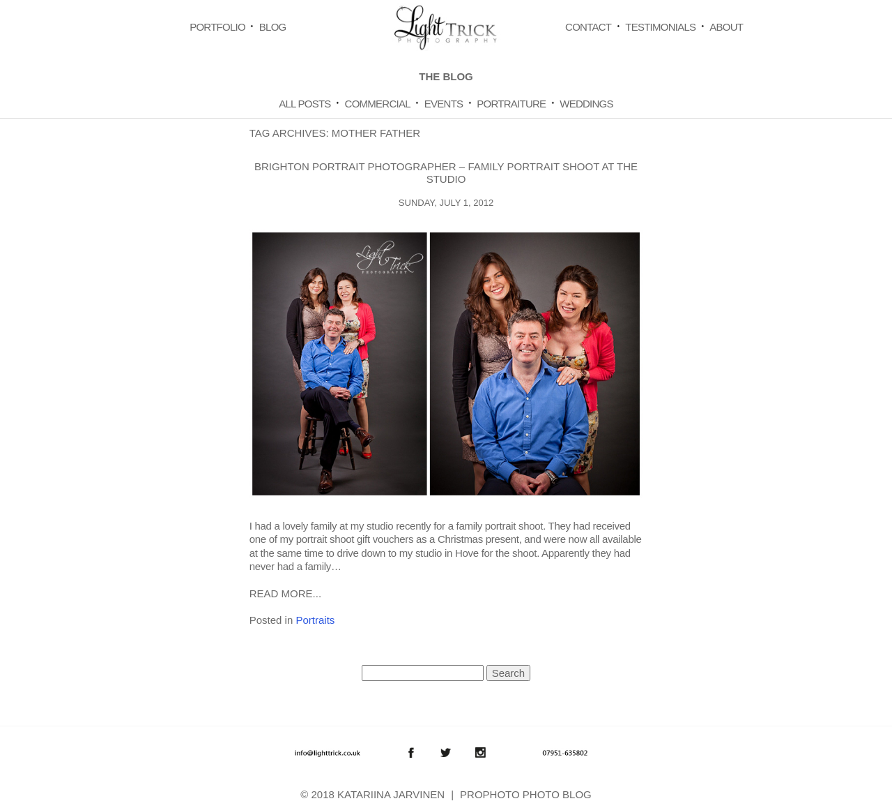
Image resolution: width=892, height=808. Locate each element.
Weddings (586, 104)
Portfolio (217, 27)
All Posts (304, 104)
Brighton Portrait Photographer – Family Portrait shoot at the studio (446, 172)
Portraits (314, 620)
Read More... (285, 593)
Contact (588, 27)
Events (443, 104)
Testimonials (660, 27)
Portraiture (511, 104)
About (726, 27)
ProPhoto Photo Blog (526, 794)
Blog (272, 27)
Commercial (377, 104)
